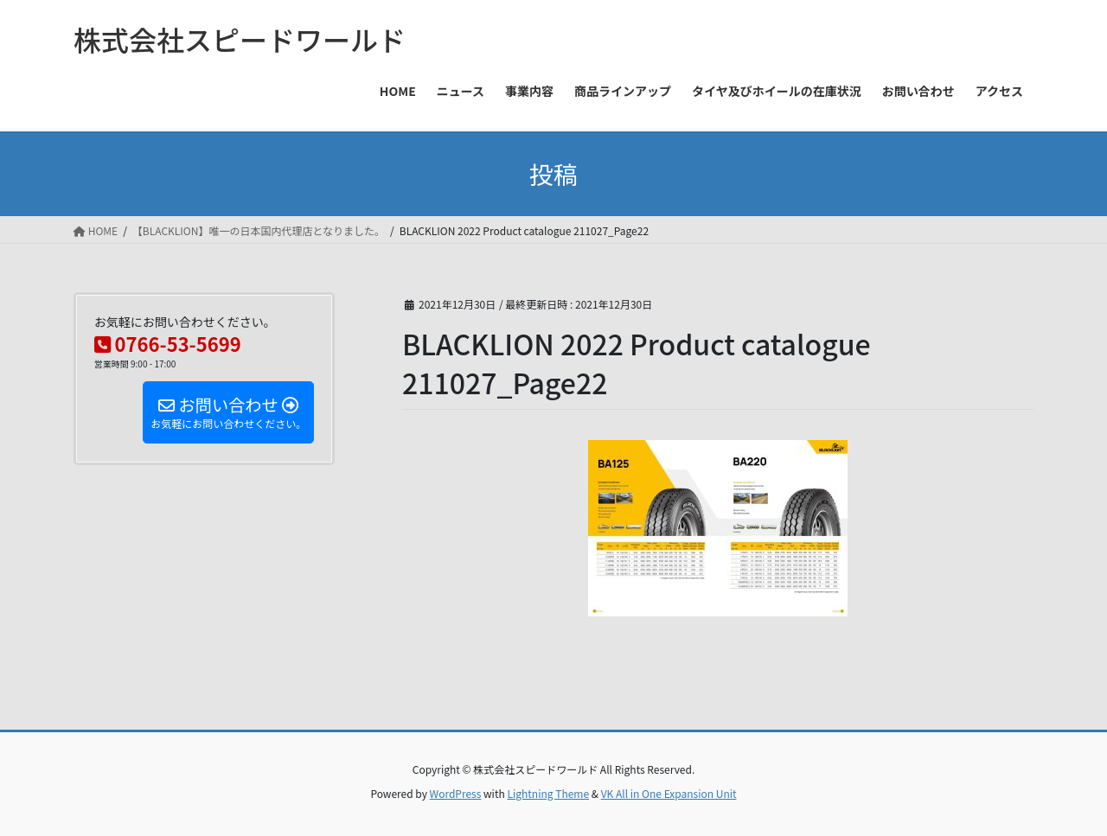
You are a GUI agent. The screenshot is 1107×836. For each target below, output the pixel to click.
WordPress (456, 793)
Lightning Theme (548, 793)
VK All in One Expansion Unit (669, 793)
